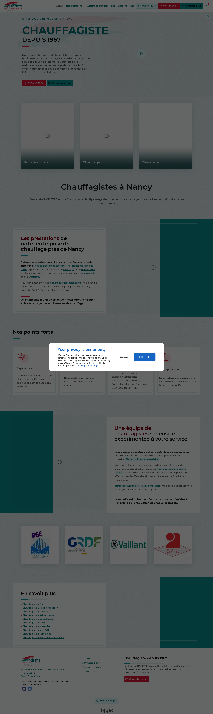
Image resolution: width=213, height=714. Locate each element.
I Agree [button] (144, 357)
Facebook (90, 365)
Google (79, 365)
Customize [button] (124, 357)
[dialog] (106, 357)
